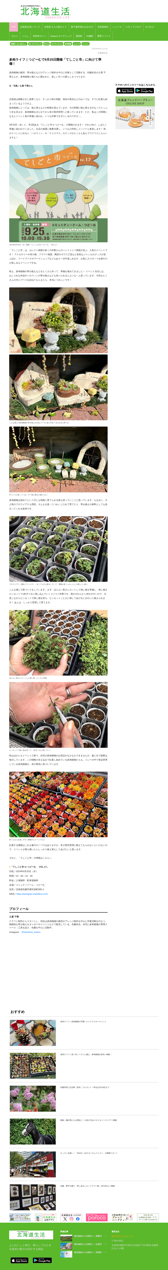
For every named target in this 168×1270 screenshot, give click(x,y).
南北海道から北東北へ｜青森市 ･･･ (90, 1236)
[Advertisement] (58, 973)
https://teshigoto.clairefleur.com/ (32, 894)
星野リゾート (104, 36)
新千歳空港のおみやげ (82, 27)
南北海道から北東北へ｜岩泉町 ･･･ (90, 1252)
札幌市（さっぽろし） (19, 44)
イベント (85, 44)
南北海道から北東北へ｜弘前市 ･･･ (90, 1244)
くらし (25, 36)
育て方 (46, 44)
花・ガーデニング (35, 44)
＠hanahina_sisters (31, 932)
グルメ (14, 36)
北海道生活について (30, 27)
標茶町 (79, 36)
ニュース (117, 27)
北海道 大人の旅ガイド (55, 27)
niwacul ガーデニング (61, 36)
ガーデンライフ (56, 44)
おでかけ (149, 27)
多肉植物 (68, 44)
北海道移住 (103, 27)
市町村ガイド (39, 36)
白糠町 (89, 36)
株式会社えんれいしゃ (123, 1236)
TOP (13, 27)
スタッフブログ (133, 27)
